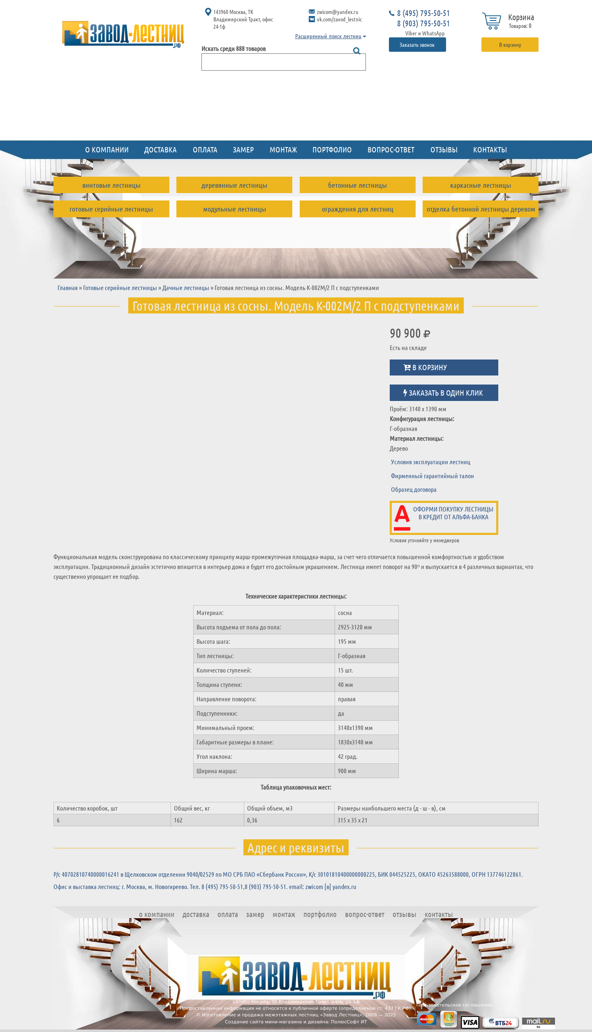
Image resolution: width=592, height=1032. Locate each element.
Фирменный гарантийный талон (432, 475)
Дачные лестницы (185, 287)
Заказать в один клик (443, 392)
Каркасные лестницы (480, 184)
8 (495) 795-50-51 (423, 12)
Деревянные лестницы (234, 184)
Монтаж (283, 149)
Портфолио (332, 149)
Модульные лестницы (234, 208)
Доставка (160, 149)
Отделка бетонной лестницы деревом (481, 208)
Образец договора (414, 489)
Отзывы (444, 149)
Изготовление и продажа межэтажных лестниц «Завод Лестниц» (282, 1015)
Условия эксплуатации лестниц (430, 461)
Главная (68, 287)
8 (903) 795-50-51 (423, 23)
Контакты (490, 149)
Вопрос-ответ (391, 149)
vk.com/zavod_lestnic (339, 19)
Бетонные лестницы (357, 184)
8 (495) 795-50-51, (223, 886)
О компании (107, 149)
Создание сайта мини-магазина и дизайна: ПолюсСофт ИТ (296, 1022)
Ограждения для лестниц (357, 208)
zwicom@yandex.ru (337, 11)
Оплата (205, 149)
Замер (243, 149)
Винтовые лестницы (111, 184)
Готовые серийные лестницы (111, 208)
